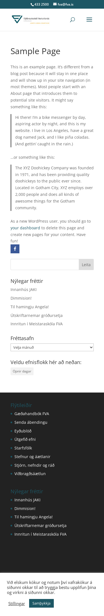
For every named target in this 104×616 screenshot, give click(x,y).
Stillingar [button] (16, 603)
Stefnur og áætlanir (32, 456)
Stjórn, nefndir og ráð (34, 465)
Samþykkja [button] (41, 603)
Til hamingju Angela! (30, 306)
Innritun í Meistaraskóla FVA (37, 323)
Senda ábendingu (30, 422)
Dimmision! (21, 298)
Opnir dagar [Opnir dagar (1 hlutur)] (22, 371)
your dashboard (25, 227)
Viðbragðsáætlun (30, 473)
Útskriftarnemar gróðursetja (37, 315)
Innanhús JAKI (24, 289)
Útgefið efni (25, 439)
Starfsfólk (23, 448)
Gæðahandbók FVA (31, 413)
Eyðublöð (22, 431)
